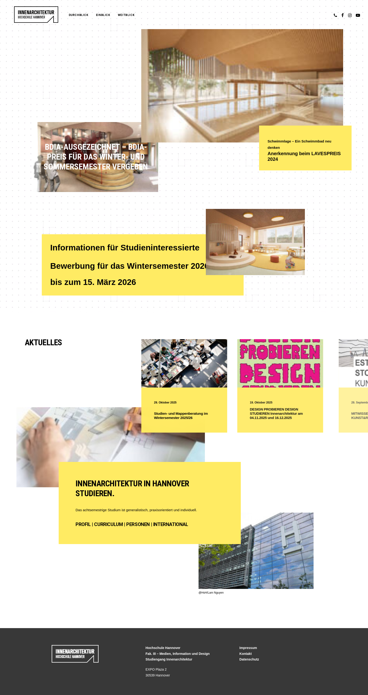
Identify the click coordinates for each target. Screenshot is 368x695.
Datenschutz (249, 659)
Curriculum (108, 524)
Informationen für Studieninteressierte (124, 247)
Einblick (94, 15)
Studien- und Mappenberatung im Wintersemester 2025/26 (192, 415)
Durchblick (69, 15)
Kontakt (245, 654)
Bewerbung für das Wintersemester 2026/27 (136, 265)
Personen (138, 524)
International (170, 524)
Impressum (248, 648)
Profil (83, 524)
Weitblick (117, 15)
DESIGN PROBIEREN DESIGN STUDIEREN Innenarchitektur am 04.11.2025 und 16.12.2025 (295, 413)
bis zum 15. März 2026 (93, 282)
